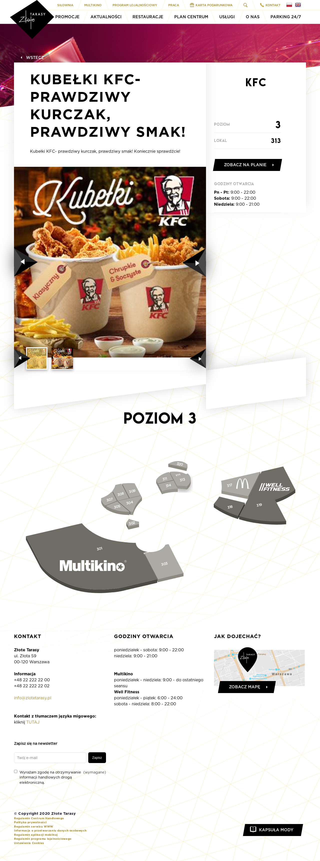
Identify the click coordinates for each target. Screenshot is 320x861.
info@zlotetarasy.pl (32, 698)
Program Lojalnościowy (134, 5)
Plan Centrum (191, 16)
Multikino (93, 5)
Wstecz (32, 57)
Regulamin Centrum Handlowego (39, 818)
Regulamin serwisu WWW (33, 826)
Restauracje (147, 16)
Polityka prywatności (30, 822)
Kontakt (270, 5)
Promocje (67, 16)
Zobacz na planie (245, 164)
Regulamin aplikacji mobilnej (36, 835)
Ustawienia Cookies (29, 843)
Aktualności (106, 16)
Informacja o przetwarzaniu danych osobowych (50, 830)
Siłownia (65, 5)
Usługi (227, 16)
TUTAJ (33, 722)
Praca (173, 5)
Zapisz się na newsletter (35, 743)
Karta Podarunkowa (211, 5)
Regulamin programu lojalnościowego (43, 839)
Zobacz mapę (244, 687)
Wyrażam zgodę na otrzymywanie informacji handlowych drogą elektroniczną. (60, 777)
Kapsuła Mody (276, 830)
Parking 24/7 (285, 16)
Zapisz (97, 758)
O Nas (253, 16)
